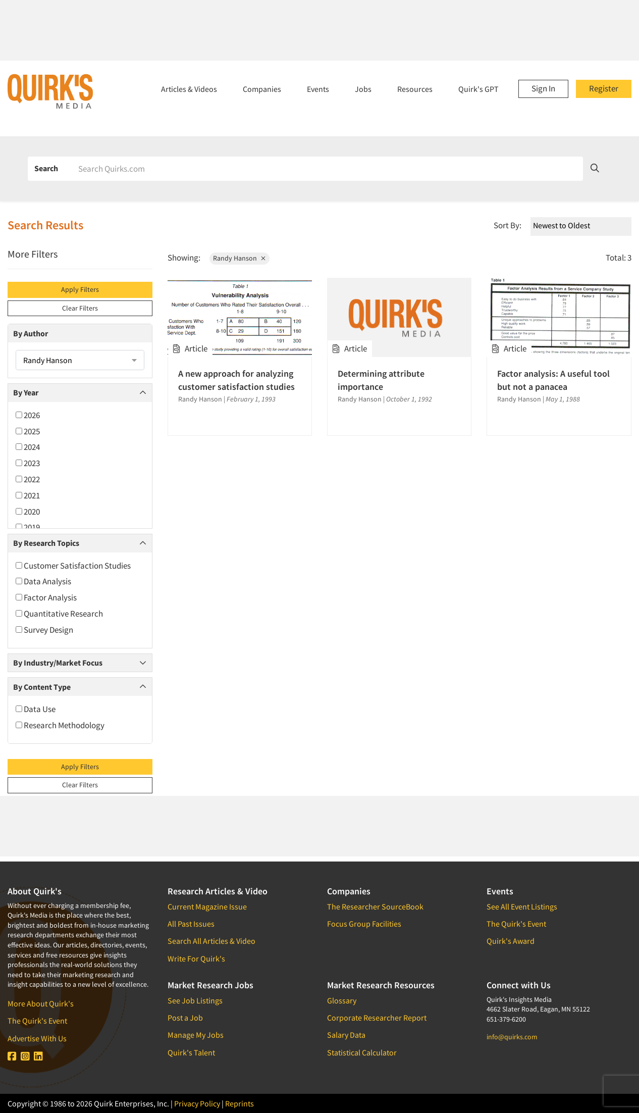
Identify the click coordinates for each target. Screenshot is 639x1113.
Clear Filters (80, 308)
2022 (28, 479)
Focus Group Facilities (364, 924)
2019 (28, 527)
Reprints (239, 1103)
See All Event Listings (522, 906)
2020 (28, 511)
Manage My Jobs (196, 1035)
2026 (28, 415)
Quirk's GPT (478, 89)
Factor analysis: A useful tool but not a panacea (553, 380)
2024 (28, 446)
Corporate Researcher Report (377, 1018)
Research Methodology (60, 725)
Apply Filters (80, 289)
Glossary (341, 1000)
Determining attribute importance (381, 380)
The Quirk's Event (37, 1021)
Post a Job (185, 1018)
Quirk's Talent (191, 1052)
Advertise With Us (37, 1038)
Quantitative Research (59, 613)
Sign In (543, 88)
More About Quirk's (41, 1003)
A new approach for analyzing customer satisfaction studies (236, 380)
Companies (262, 89)
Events (318, 89)
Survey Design (44, 629)
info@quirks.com (512, 1036)
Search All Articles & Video (211, 941)
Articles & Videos (189, 89)
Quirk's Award (511, 941)
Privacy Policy (197, 1103)
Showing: (184, 257)
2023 (28, 463)
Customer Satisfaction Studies (73, 565)
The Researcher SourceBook (375, 906)
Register (603, 88)
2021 (28, 495)
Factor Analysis (46, 597)
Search (46, 168)
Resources (415, 89)
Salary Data (346, 1035)
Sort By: (507, 225)
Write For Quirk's (196, 958)
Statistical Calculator (362, 1052)
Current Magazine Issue (207, 906)
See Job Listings (195, 1000)
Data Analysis (43, 581)
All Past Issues (191, 924)
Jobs (363, 89)
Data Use (36, 709)
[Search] (327, 169)
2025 (28, 431)
